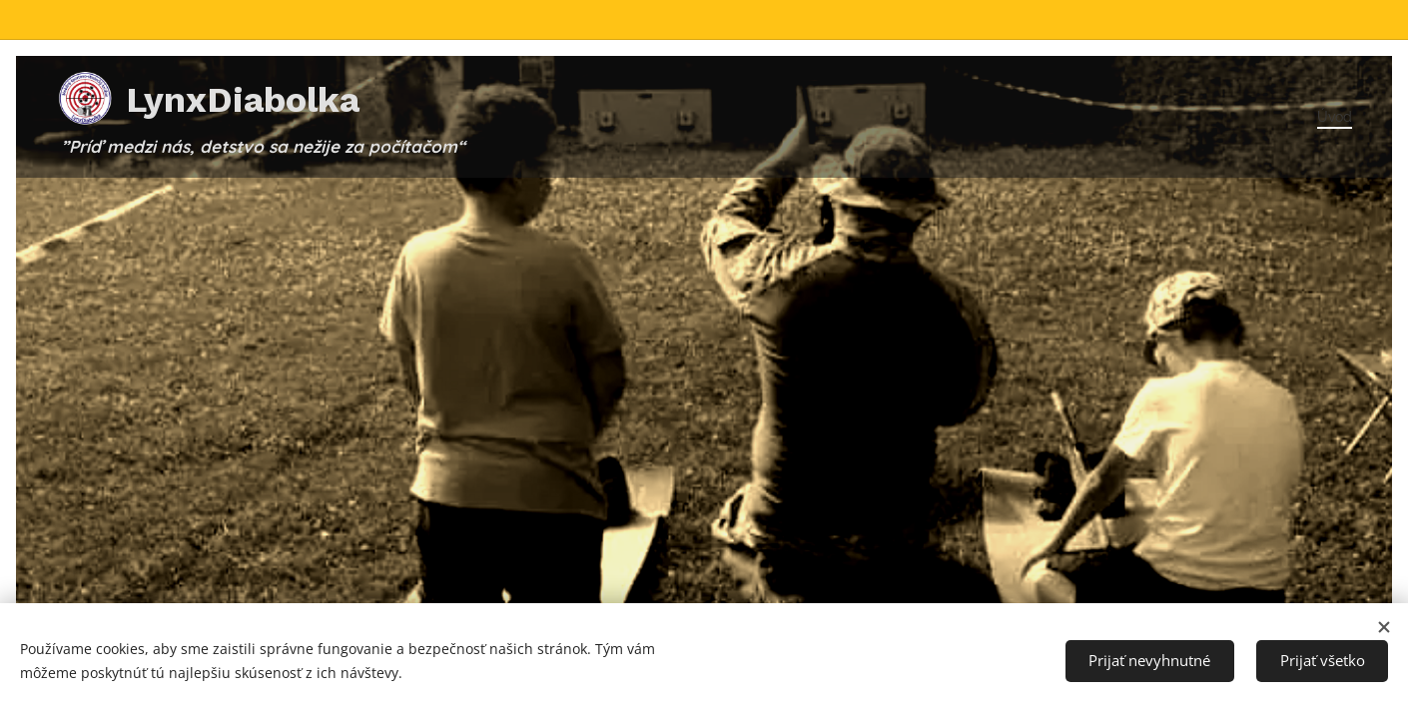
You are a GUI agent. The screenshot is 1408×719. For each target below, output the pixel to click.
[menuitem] (1329, 117)
